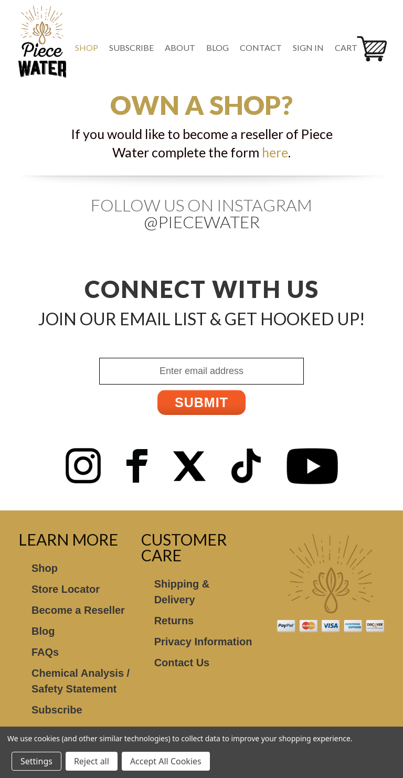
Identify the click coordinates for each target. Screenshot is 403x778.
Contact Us (182, 662)
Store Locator (65, 589)
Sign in (308, 47)
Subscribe (131, 47)
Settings (36, 761)
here (275, 152)
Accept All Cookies (166, 761)
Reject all (91, 761)
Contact (261, 47)
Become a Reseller (78, 610)
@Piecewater (202, 221)
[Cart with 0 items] (350, 47)
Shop (86, 47)
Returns (174, 620)
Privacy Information (203, 641)
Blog (217, 47)
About (180, 47)
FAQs (45, 652)
